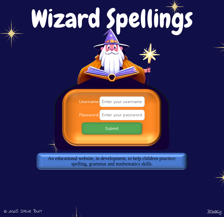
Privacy (214, 211)
